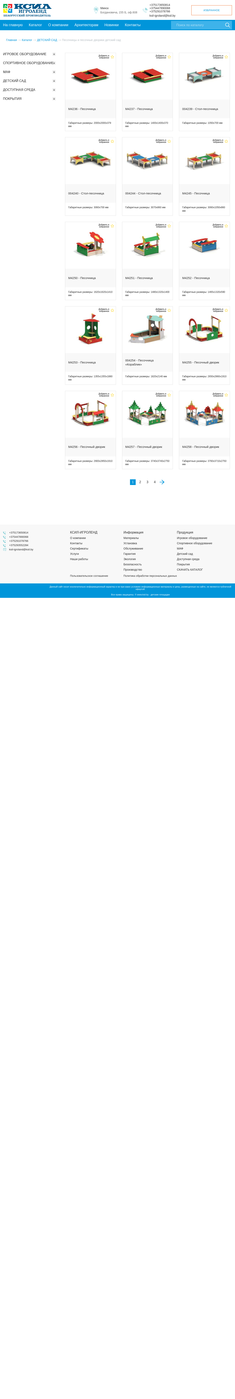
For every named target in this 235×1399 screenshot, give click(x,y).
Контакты (133, 25)
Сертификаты (79, 548)
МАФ (180, 548)
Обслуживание (133, 548)
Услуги (74, 553)
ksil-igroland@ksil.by (162, 15)
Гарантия (129, 553)
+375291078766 (159, 11)
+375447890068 (159, 8)
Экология (129, 559)
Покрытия (183, 564)
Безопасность (132, 564)
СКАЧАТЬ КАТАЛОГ (190, 569)
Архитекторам (86, 25)
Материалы (131, 538)
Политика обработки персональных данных (150, 575)
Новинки (111, 25)
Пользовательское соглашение (89, 575)
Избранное (212, 10)
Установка (130, 543)
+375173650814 (159, 4)
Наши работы (79, 559)
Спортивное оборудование (194, 543)
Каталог (35, 25)
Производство (132, 569)
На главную (13, 25)
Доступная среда (188, 559)
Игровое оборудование (192, 538)
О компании (58, 25)
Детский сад (185, 553)
